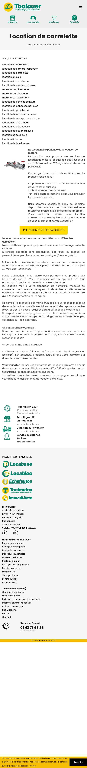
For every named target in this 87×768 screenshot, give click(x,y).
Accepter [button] (78, 762)
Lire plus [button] (32, 766)
